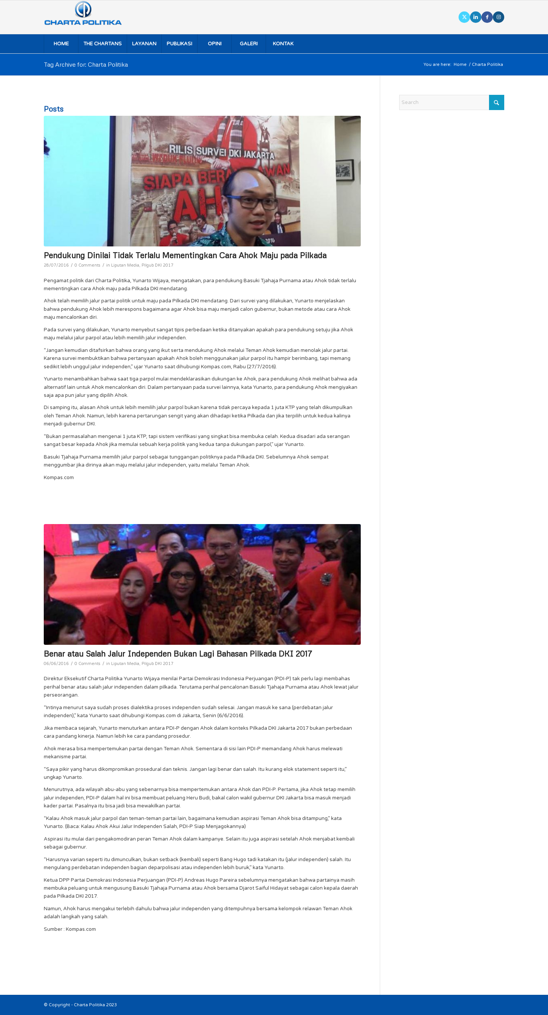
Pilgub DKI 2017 (158, 265)
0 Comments (87, 265)
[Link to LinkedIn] (475, 17)
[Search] (451, 102)
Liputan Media (125, 265)
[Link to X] (464, 17)
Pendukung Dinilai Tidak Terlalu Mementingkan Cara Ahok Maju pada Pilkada (185, 255)
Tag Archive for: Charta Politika (86, 64)
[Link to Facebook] (487, 17)
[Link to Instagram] (498, 17)
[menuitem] (61, 43)
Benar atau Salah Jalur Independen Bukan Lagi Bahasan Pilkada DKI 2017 (178, 654)
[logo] (94, 17)
